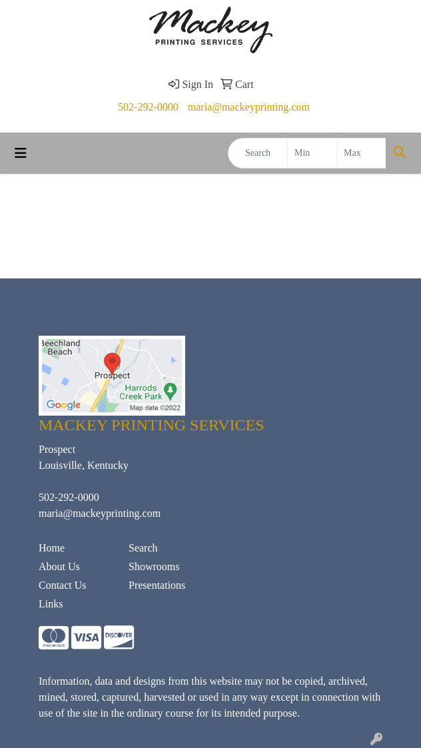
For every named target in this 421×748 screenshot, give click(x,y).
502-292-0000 (148, 107)
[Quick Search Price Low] (312, 153)
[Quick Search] (258, 153)
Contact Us (63, 585)
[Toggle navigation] (21, 153)
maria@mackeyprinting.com (249, 107)
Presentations (157, 585)
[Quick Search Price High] (361, 153)
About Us (59, 566)
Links (51, 603)
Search (143, 548)
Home (52, 548)
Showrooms (154, 566)
